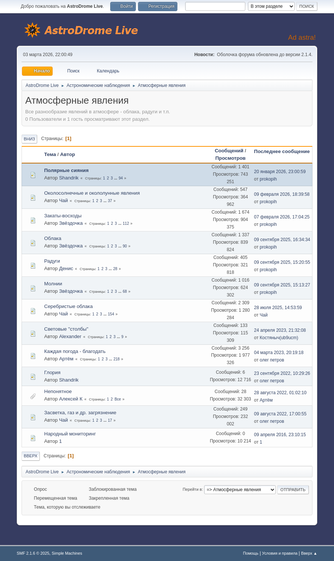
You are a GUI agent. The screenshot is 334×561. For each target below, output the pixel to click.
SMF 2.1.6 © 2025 (33, 553)
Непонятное (58, 391)
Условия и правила (279, 553)
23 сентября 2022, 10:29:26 (282, 373)
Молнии (53, 283)
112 (126, 223)
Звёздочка (71, 223)
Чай (63, 200)
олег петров (272, 360)
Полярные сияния (66, 170)
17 (110, 420)
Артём (66, 358)
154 (111, 314)
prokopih (268, 179)
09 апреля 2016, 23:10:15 (280, 434)
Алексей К (70, 399)
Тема (50, 154)
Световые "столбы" (66, 329)
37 (110, 201)
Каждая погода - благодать (74, 351)
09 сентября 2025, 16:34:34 (282, 239)
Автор (67, 154)
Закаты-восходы (63, 215)
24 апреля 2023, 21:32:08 (280, 330)
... (116, 178)
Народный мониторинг (70, 434)
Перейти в (192, 489)
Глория (52, 372)
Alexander (70, 336)
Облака (52, 238)
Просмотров (230, 158)
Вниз (29, 139)
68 (125, 291)
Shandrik (69, 178)
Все (118, 399)
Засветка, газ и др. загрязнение (80, 412)
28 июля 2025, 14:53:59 (278, 307)
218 (117, 359)
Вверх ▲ (309, 553)
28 (115, 269)
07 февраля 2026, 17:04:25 (282, 217)
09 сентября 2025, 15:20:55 (282, 262)
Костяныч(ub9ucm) (279, 337)
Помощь (251, 553)
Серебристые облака (68, 306)
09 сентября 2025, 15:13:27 (282, 285)
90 (125, 246)
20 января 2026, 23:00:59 (280, 171)
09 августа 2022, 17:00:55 (280, 413)
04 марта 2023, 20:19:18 (279, 352)
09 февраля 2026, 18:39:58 (282, 194)
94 (121, 178)
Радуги (52, 261)
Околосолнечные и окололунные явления (92, 193)
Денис (66, 268)
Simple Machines (67, 553)
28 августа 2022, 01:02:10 (280, 392)
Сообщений (229, 150)
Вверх (30, 456)
